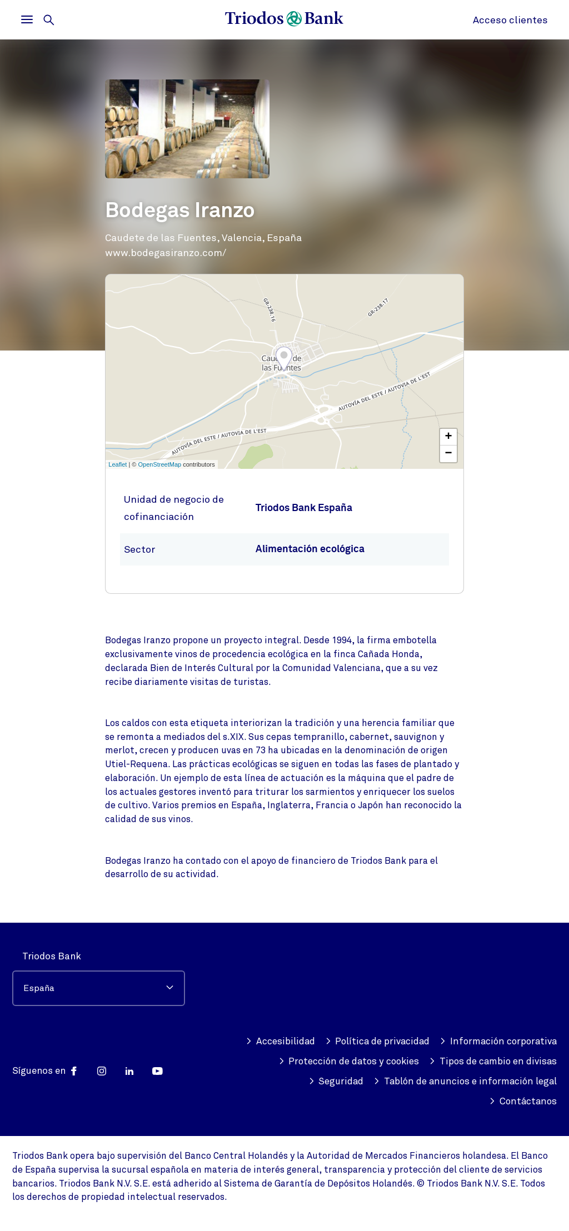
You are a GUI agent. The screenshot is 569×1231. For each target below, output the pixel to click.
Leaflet (117, 464)
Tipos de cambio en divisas (428, 1081)
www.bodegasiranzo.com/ (165, 253)
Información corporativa (344, 1061)
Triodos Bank (51, 956)
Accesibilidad (407, 1041)
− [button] (448, 454)
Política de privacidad (504, 1041)
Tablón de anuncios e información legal (385, 1101)
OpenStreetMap (160, 464)
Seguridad (529, 1081)
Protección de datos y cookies (485, 1061)
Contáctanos (522, 1101)
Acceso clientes (510, 20)
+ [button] (448, 437)
